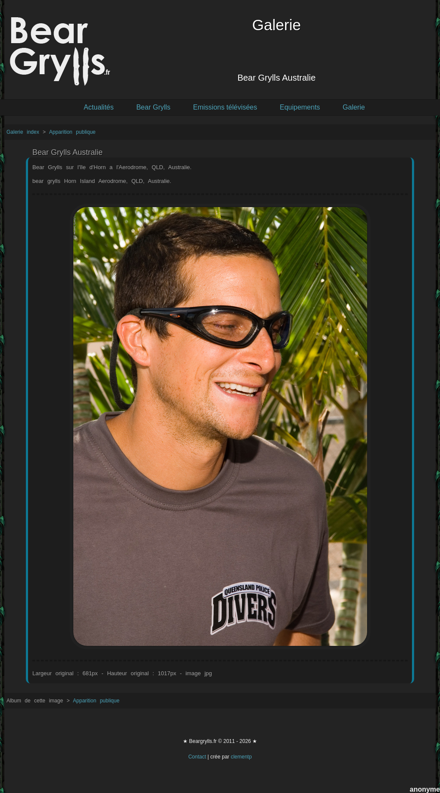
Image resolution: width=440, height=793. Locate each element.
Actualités (98, 107)
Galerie (354, 107)
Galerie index (24, 132)
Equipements (300, 107)
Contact (197, 757)
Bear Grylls (153, 107)
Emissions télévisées (225, 107)
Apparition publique (72, 132)
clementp (241, 757)
